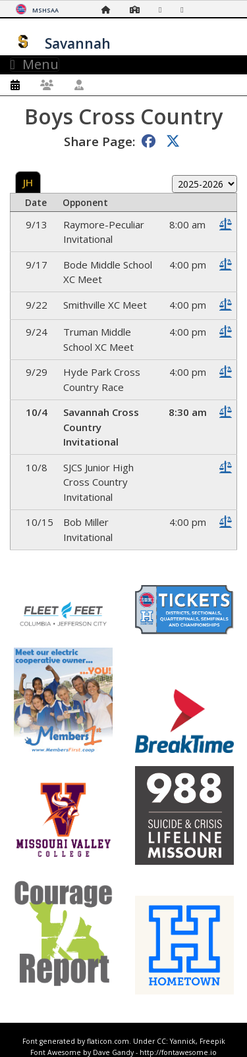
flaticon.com (108, 1041)
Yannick (183, 1041)
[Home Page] (109, 9)
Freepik (212, 1041)
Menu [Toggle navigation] (35, 64)
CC (161, 1041)
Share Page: (99, 141)
